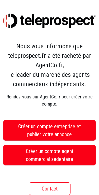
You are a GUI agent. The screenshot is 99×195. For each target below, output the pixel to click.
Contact (50, 189)
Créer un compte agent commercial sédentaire (49, 155)
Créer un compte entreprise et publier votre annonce (49, 130)
